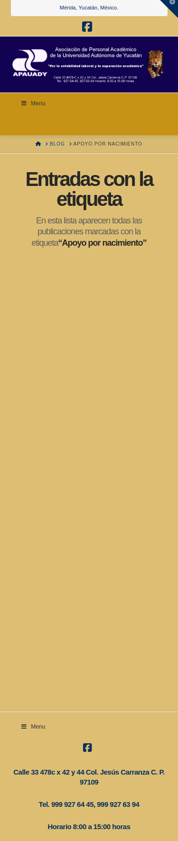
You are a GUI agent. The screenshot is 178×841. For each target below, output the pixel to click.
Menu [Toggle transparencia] (33, 726)
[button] (169, 9)
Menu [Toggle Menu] (33, 103)
